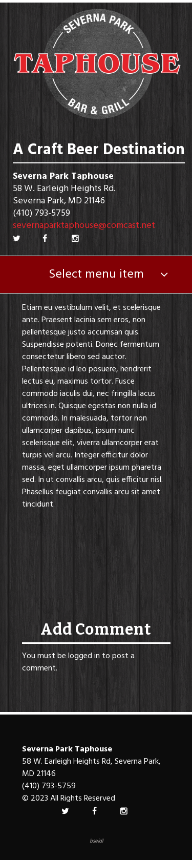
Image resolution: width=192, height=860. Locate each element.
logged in (84, 656)
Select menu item (96, 274)
